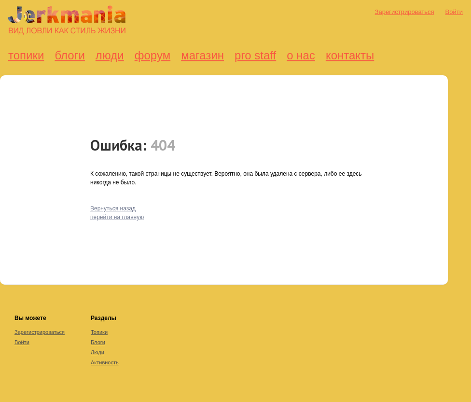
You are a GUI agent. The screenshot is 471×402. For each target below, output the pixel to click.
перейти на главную (117, 217)
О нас (301, 55)
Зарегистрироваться (404, 11)
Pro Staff (255, 55)
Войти (454, 11)
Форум (152, 55)
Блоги (69, 55)
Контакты (350, 55)
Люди (110, 55)
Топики (26, 55)
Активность (105, 362)
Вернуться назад (113, 208)
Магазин (202, 55)
